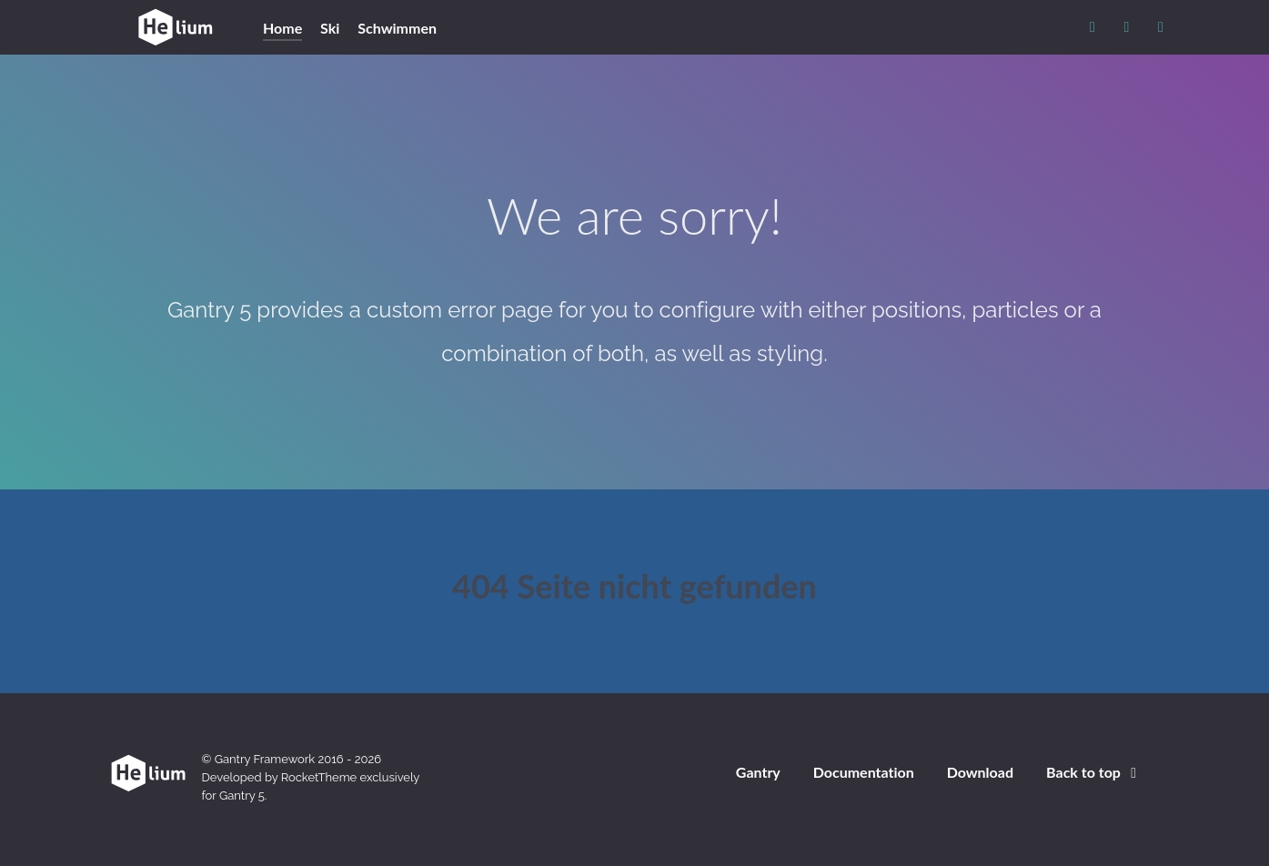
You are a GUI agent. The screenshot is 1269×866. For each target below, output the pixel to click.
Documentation (863, 771)
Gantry (758, 771)
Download (980, 771)
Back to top (1094, 771)
